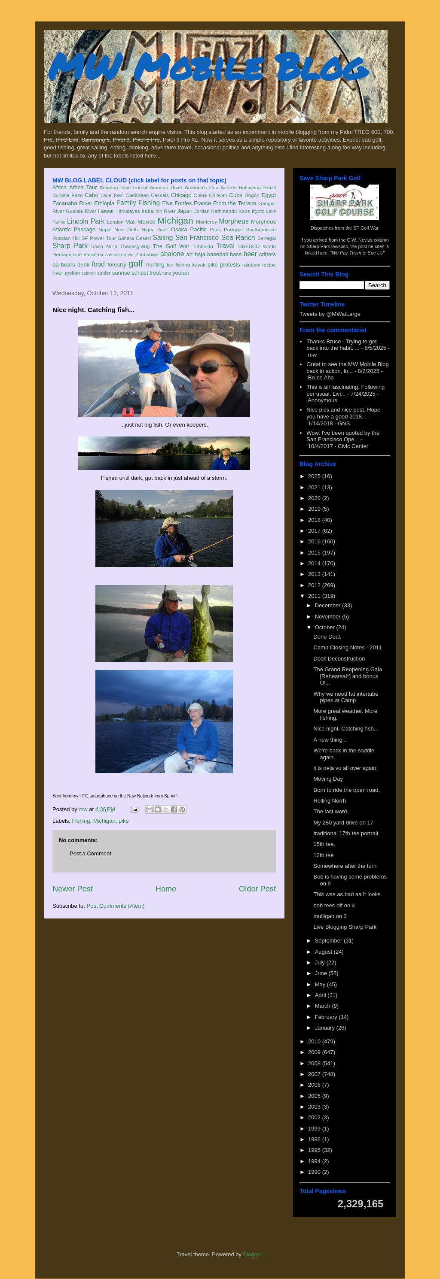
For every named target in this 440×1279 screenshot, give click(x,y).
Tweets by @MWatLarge (330, 314)
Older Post (257, 889)
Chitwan (218, 195)
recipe (269, 264)
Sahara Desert (134, 238)
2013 (315, 574)
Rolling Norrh (329, 800)
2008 (315, 1063)
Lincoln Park (85, 221)
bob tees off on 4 (334, 905)
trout (155, 273)
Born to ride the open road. (346, 790)
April (321, 995)
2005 (315, 1096)
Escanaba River (72, 203)
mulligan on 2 (329, 916)
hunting (155, 264)
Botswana (250, 187)
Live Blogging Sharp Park (344, 927)
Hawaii (106, 211)
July (321, 962)
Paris (215, 229)
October (325, 627)
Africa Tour (83, 187)
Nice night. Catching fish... (345, 728)
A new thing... (330, 739)
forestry (116, 264)
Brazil (269, 187)
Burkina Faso (67, 195)
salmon (88, 273)
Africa (59, 187)
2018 (315, 520)
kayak (198, 264)
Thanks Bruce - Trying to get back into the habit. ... (341, 345)
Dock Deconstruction (339, 658)
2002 (315, 1117)
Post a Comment (90, 853)
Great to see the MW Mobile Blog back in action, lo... (347, 367)
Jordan (202, 211)
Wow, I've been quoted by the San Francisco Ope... (342, 436)
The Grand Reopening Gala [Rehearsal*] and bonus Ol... (347, 676)
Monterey (206, 221)
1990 (315, 1172)
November (328, 616)
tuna (166, 273)
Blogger (252, 1254)
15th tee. (324, 844)
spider (104, 273)
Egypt (269, 195)
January (325, 1027)
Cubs (235, 195)
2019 (315, 509)
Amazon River (166, 187)
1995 (315, 1150)
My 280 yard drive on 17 (343, 822)
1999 (315, 1128)
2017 (315, 530)
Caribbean (137, 195)
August (324, 952)
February (327, 1017)
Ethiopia (104, 203)
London (115, 221)
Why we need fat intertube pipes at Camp (345, 697)
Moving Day (328, 779)
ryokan (72, 273)
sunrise (121, 273)
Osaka (179, 229)
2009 (315, 1052)
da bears (63, 264)
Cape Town (112, 195)
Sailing (163, 237)
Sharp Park (70, 245)
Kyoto (258, 211)
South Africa (104, 246)
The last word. (330, 811)
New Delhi (126, 229)
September (329, 940)
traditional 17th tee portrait (345, 833)
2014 (315, 563)
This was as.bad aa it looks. (347, 894)
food (98, 264)
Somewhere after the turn (344, 866)
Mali (130, 221)
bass (235, 254)
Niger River (155, 229)
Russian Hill (65, 238)
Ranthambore (260, 229)
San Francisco (197, 237)
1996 (315, 1139)
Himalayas (128, 211)
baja (200, 254)
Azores (228, 187)
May (321, 984)
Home (166, 889)
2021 (315, 487)
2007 (315, 1074)
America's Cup (201, 187)
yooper (180, 273)
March (323, 1006)
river (57, 273)
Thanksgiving (135, 246)
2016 (315, 541)
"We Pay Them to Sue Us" (357, 252)
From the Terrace (235, 203)
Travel (225, 245)
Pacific (198, 229)
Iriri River (166, 211)
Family (126, 202)
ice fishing (178, 264)
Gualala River (81, 211)
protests (230, 264)
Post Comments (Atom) (116, 906)
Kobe (244, 211)
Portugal (233, 229)
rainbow (251, 264)
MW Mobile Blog (207, 66)
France (202, 203)
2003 (315, 1106)
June (322, 973)
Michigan (175, 220)
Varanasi (93, 254)
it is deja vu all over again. (345, 768)
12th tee (323, 855)
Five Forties (177, 203)
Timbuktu (202, 246)
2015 (315, 552)
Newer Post (72, 889)
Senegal (266, 238)
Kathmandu (224, 211)
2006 (315, 1085)
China (200, 195)
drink (83, 264)
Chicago (181, 195)
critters (267, 254)
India (147, 211)
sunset (139, 273)
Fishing (149, 202)
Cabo (91, 195)
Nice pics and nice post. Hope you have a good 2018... (343, 413)
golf (135, 263)
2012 (315, 585)
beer (250, 254)
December (328, 605)
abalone (172, 254)
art (189, 254)
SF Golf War (366, 227)
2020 (315, 498)
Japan (184, 211)
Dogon (251, 195)
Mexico (146, 221)
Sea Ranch (238, 237)
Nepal (105, 229)
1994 (315, 1161)
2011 (315, 596)
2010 (315, 1041)
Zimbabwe (147, 254)
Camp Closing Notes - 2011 (347, 647)
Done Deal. (327, 636)
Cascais (160, 195)
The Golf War (171, 246)
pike (213, 264)
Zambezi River (119, 254)
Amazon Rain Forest (123, 187)
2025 (315, 476)
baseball (217, 254)
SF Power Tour (99, 238)
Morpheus (233, 221)
